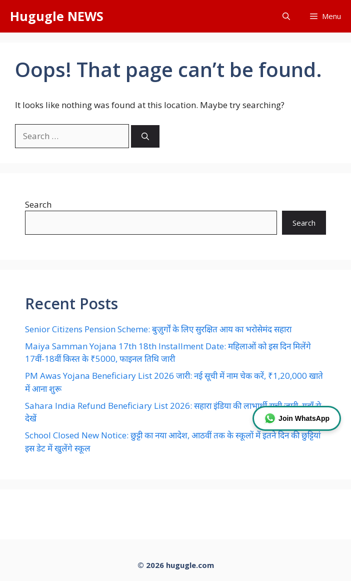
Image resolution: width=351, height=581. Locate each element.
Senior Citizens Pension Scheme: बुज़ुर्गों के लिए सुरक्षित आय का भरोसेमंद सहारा (158, 329)
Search (38, 204)
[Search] (145, 136)
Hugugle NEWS (57, 16)
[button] (286, 16)
